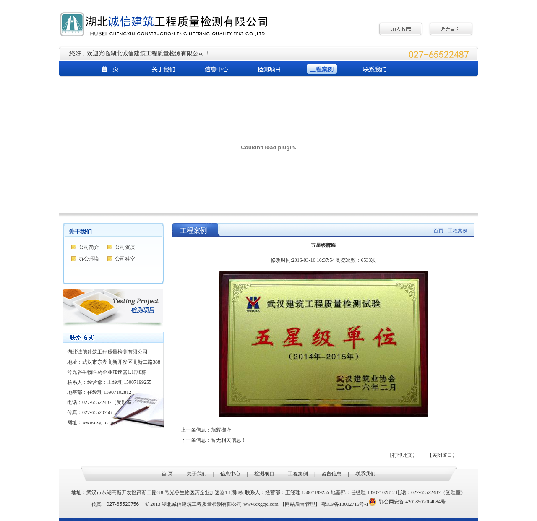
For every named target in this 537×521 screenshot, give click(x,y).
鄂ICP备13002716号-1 (345, 504)
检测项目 (264, 474)
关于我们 (197, 474)
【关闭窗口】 (442, 455)
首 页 (167, 474)
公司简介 (89, 247)
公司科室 (125, 259)
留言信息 (331, 474)
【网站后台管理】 (300, 504)
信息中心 (230, 474)
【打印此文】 (402, 455)
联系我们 (365, 474)
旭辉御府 (221, 430)
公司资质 (125, 247)
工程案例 (298, 474)
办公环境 (89, 259)
